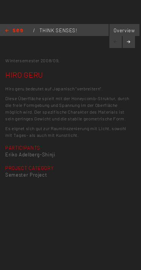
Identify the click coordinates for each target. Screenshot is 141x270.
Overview (124, 30)
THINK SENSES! (58, 30)
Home (14, 31)
